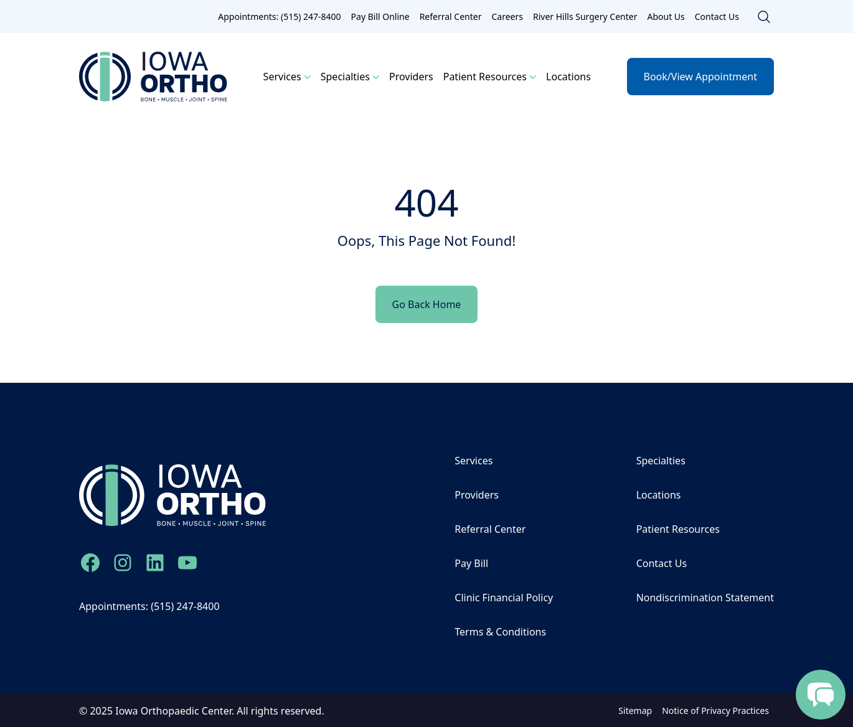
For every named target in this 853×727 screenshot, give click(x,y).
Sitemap (635, 710)
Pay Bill (471, 563)
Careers (506, 16)
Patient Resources (678, 529)
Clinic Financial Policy (504, 597)
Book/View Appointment (700, 76)
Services (473, 460)
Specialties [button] (345, 76)
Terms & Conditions (500, 632)
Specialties (661, 460)
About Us (665, 16)
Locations (568, 76)
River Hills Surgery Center (585, 16)
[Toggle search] (764, 17)
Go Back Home (426, 304)
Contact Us (717, 16)
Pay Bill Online (380, 16)
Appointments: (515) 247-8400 (279, 16)
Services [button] (282, 76)
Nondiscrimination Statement (705, 597)
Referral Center (451, 16)
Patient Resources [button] (485, 76)
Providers (411, 76)
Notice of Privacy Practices (715, 710)
